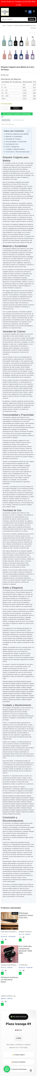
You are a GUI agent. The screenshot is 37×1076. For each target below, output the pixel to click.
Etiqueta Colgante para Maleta (17, 134)
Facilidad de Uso (12, 144)
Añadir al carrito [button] (2, 939)
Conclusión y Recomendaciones (18, 152)
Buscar (31, 19)
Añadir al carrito (16, 108)
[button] (32, 37)
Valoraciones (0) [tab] (18, 120)
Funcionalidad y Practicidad (16, 141)
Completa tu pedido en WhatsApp (17, 114)
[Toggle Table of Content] (28, 131)
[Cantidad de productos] (5, 108)
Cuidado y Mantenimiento (15, 149)
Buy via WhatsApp (2, 942)
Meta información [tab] (8, 124)
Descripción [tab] (6, 120)
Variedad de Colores (13, 139)
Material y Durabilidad (14, 136)
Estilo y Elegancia (12, 146)
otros (31, 209)
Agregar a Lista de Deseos (2, 116)
